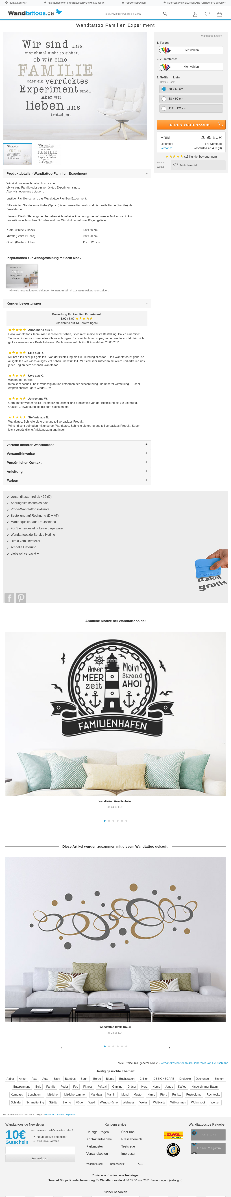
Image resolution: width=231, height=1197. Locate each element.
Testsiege (128, 1038)
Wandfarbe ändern (211, 50)
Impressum (129, 1046)
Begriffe (86, 23)
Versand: (166, 163)
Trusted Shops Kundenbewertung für (85, 1072)
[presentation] (62, 948)
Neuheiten (216, 23)
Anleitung (212, 1028)
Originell (193, 23)
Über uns (127, 1024)
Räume (11, 23)
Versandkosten (97, 1046)
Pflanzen (63, 23)
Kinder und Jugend (116, 23)
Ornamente (167, 23)
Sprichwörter (36, 23)
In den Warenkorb (197, 140)
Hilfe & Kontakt (18, 3)
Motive (145, 23)
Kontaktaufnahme (99, 1031)
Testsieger (132, 1067)
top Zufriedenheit (136, 3)
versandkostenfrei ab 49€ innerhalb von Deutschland (194, 963)
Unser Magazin (213, 1042)
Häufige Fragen (97, 1024)
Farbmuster (94, 1038)
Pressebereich (131, 1031)
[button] (105, 721)
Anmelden (40, 1049)
